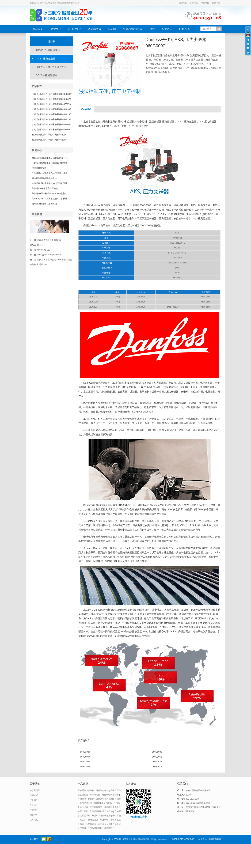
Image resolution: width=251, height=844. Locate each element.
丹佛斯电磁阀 (102, 790)
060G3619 (157, 766)
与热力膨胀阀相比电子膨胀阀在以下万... (50, 158)
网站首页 (37, 28)
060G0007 (85, 757)
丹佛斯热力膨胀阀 (86, 790)
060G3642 (157, 761)
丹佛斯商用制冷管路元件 (101, 811)
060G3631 (85, 766)
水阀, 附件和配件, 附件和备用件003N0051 (51, 124)
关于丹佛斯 (35, 790)
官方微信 (43, 839)
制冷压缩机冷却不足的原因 (44, 203)
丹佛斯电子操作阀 (86, 799)
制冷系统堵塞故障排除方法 (44, 178)
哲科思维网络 (215, 839)
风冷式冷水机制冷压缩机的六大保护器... (50, 198)
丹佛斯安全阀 (104, 824)
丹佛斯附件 (95, 794)
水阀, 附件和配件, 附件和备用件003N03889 (52, 94)
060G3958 (85, 761)
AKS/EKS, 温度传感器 (48, 50)
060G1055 (157, 757)
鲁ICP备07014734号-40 (183, 839)
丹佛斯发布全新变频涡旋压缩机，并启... (50, 173)
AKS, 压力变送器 (46, 58)
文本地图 (34, 820)
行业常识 (167, 28)
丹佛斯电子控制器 (110, 794)
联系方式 (184, 28)
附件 (152, 28)
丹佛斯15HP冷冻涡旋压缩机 (45, 188)
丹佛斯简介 (74, 28)
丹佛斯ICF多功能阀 (103, 803)
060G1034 (85, 752)
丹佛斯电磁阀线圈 (104, 799)
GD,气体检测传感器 (46, 75)
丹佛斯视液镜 (96, 807)
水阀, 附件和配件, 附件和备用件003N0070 (51, 99)
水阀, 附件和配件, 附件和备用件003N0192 (51, 119)
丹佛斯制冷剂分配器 (101, 815)
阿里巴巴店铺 (49, 839)
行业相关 (34, 800)
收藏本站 (216, 3)
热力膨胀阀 (94, 28)
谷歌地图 (194, 3)
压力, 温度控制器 (133, 28)
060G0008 (157, 752)
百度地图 (183, 3)
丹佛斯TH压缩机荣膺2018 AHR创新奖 (49, 193)
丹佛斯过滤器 (92, 820)
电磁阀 (112, 28)
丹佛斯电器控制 (95, 828)
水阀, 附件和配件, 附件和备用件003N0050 (51, 129)
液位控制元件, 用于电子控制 (51, 67)
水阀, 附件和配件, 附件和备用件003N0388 (51, 109)
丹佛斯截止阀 (110, 807)
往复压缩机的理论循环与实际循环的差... (50, 163)
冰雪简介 (56, 28)
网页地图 (205, 3)
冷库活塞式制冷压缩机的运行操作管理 (49, 183)
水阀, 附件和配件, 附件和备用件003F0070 (51, 104)
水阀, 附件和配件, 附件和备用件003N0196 (51, 114)
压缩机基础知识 (39, 168)
